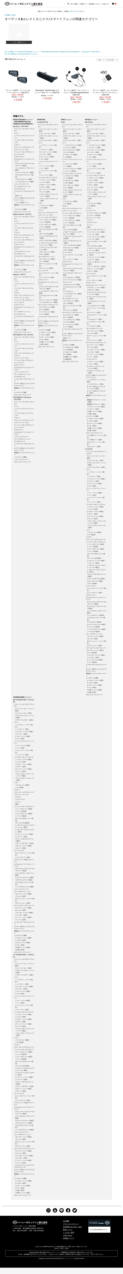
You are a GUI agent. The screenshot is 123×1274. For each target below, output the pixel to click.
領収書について (69, 1245)
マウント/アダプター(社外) (48, 247)
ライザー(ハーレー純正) (71, 187)
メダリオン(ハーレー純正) (23, 186)
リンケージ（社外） (93, 266)
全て (6, 58)
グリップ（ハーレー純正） (48, 196)
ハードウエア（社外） (94, 332)
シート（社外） (44, 175)
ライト (16, 140)
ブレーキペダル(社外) (46, 240)
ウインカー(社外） (69, 159)
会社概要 (66, 1228)
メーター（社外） (93, 370)
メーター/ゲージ (91, 365)
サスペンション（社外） (95, 346)
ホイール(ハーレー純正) (47, 313)
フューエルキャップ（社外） (96, 312)
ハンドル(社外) (68, 184)
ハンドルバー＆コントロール (23, 146)
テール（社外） (44, 165)
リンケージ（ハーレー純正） (96, 264)
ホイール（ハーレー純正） (95, 351)
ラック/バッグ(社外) (93, 222)
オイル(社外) (67, 361)
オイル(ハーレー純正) (70, 358)
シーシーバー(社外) (69, 177)
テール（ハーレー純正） (47, 163)
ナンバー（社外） (93, 363)
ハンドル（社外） (45, 189)
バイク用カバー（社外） (95, 446)
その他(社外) (67, 365)
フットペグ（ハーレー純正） (96, 238)
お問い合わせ (74, 11)
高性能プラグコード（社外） (96, 411)
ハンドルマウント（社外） (95, 390)
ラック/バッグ (90, 217)
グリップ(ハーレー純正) (71, 192)
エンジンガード (19, 161)
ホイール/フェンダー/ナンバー (48, 311)
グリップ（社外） (45, 198)
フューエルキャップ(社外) (71, 284)
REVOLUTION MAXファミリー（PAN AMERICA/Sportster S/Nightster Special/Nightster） (53, 58)
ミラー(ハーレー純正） (22, 1046)
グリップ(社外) (68, 194)
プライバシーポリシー (71, 1230)
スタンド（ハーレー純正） (95, 275)
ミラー (16, 149)
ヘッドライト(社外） (70, 154)
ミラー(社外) (43, 214)
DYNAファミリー (66, 126)
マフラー (17, 151)
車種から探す (11, 15)
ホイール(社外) (44, 316)
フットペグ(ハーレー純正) (47, 226)
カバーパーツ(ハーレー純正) (24, 179)
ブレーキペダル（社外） (95, 252)
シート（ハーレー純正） (47, 172)
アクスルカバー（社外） (95, 326)
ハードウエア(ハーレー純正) (24, 188)
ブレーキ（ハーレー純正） (95, 337)
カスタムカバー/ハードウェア (96, 291)
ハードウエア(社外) (93, 638)
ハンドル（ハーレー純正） (48, 186)
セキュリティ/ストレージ (22, 218)
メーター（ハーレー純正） (95, 368)
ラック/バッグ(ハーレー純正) (96, 219)
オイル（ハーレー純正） (47, 343)
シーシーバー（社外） (46, 181)
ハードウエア (67, 302)
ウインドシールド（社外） (48, 140)
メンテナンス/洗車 (20, 216)
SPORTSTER (41, 126)
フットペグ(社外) (44, 228)
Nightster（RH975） (19, 281)
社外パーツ (18, 202)
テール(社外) (67, 163)
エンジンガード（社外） (47, 284)
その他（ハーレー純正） (47, 348)
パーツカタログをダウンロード (98, 1236)
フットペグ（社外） (93, 241)
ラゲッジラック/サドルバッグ (24, 154)
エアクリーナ (18, 436)
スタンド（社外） (93, 278)
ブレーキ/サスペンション (22, 193)
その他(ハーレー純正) (70, 363)
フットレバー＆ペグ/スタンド (24, 158)
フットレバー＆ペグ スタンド (95, 236)
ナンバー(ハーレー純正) (47, 318)
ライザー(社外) (68, 189)
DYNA (63, 129)
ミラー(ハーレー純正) (46, 212)
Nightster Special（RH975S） (22, 221)
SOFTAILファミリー (91, 126)
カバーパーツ (67, 288)
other (88, 234)
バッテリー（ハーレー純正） (96, 413)
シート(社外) (67, 173)
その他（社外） (44, 351)
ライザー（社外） (45, 193)
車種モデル (14, 58)
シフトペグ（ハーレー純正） (96, 243)
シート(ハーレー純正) (70, 170)
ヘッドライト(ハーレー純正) (72, 151)
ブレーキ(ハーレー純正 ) (47, 265)
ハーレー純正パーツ (21, 209)
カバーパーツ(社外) (93, 633)
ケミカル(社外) (68, 356)
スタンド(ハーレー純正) (47, 258)
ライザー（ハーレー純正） (48, 191)
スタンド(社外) (44, 261)
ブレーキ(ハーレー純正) (71, 307)
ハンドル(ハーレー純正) (71, 182)
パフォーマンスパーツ (21, 190)
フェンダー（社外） (93, 358)
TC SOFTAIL (89, 455)
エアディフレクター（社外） (48, 147)
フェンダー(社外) (68, 328)
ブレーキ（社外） (93, 340)
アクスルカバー (68, 298)
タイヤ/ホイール (19, 195)
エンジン (90, 231)
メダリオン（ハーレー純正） (96, 294)
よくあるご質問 (69, 1239)
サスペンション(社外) (46, 275)
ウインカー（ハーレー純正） (48, 158)
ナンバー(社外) (44, 321)
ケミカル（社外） (45, 341)
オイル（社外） (44, 346)
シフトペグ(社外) (44, 233)
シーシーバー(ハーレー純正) (72, 175)
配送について (68, 1236)
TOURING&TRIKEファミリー (22, 704)
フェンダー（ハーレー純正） (96, 356)
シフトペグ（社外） (93, 245)
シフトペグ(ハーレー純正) (47, 231)
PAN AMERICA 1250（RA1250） (23, 341)
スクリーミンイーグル (21, 156)
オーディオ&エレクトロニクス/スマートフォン (22, 60)
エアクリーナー (19, 163)
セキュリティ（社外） (94, 453)
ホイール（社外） (93, 354)
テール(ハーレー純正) (70, 161)
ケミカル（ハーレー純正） (48, 339)
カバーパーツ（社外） (94, 319)
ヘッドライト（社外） (46, 156)
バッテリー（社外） (93, 415)
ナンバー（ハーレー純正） (95, 361)
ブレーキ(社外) (44, 268)
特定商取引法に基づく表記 (73, 1233)
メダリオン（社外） (93, 296)
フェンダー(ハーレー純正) (71, 326)
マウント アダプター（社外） (96, 273)
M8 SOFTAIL (89, 129)
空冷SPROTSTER (42, 129)
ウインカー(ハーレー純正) (71, 156)
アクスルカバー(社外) (94, 628)
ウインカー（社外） (45, 161)
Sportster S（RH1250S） (97, 58)
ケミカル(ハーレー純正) (71, 354)
